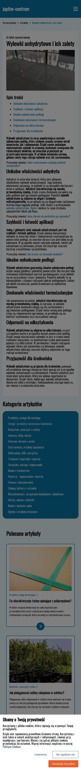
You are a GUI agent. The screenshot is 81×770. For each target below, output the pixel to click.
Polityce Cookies (12, 747)
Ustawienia (40, 754)
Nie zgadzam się (65, 754)
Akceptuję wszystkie (63, 763)
